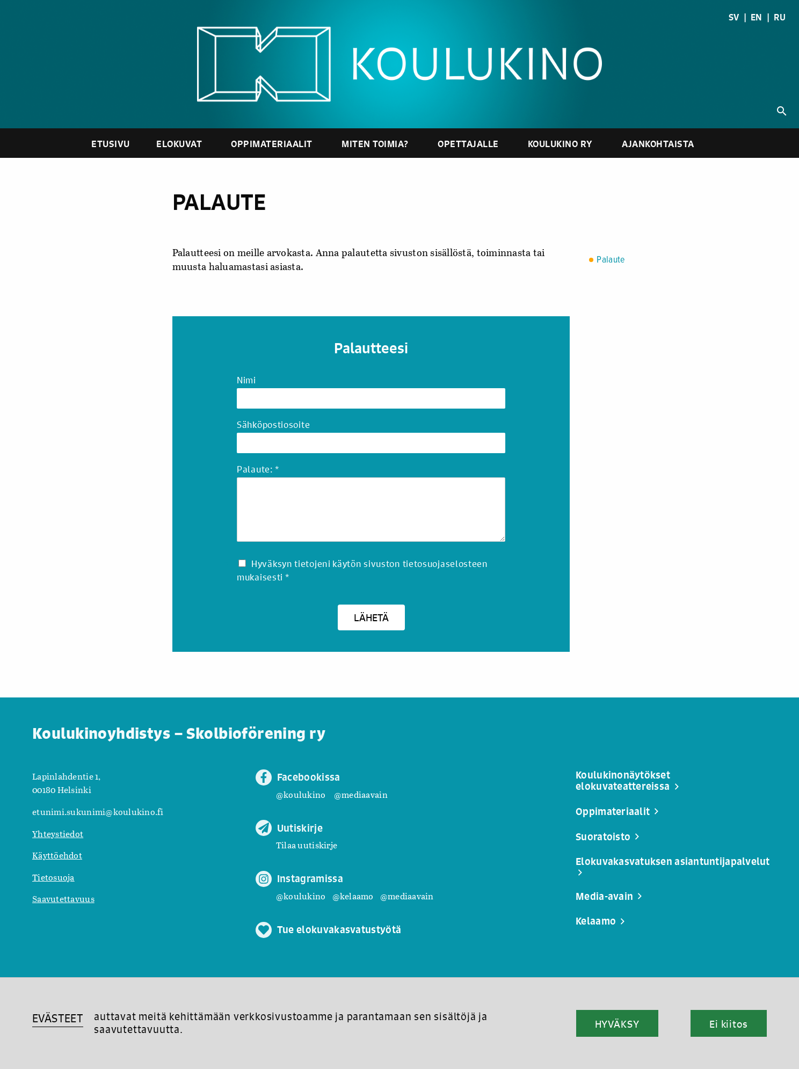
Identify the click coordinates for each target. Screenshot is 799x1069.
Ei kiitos (728, 1023)
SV (734, 17)
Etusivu (110, 143)
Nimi (246, 380)
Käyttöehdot (57, 855)
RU (780, 17)
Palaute (610, 260)
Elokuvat (179, 143)
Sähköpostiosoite (273, 425)
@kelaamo (353, 896)
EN (756, 17)
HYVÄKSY (617, 1023)
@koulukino (301, 794)
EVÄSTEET (57, 1018)
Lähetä (371, 617)
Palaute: (258, 469)
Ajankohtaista (658, 143)
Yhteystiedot (57, 833)
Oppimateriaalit (272, 143)
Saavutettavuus (63, 898)
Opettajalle (468, 143)
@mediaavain (361, 794)
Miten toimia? (375, 143)
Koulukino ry (560, 143)
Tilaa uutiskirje (306, 845)
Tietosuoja (53, 877)
